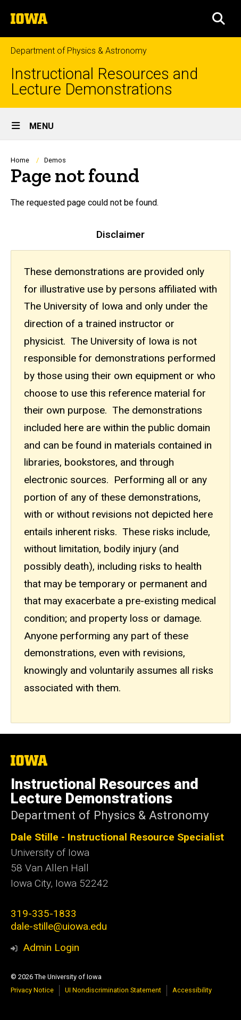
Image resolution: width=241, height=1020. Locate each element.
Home (20, 160)
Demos (55, 160)
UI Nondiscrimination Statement (113, 990)
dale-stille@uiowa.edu (59, 926)
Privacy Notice (32, 990)
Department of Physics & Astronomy (79, 51)
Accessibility (192, 990)
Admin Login (51, 947)
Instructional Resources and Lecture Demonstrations (104, 81)
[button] (218, 18)
